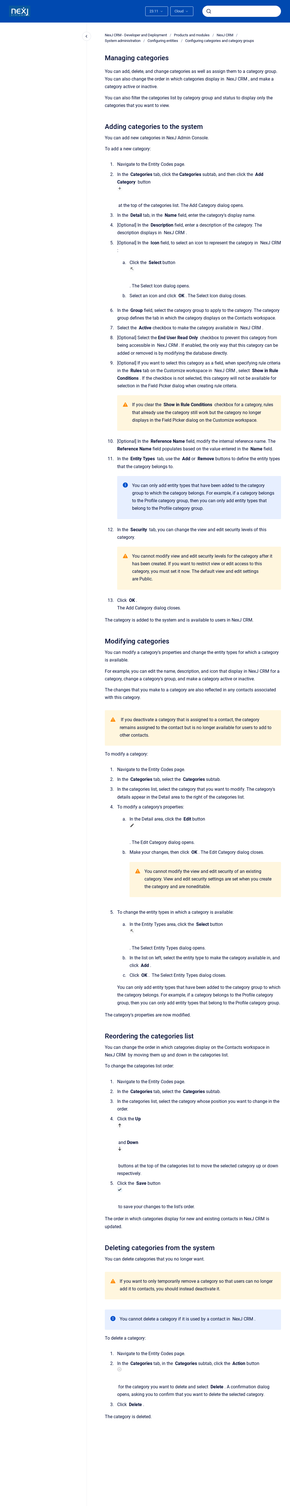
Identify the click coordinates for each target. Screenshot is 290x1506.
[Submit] (208, 11)
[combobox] (242, 11)
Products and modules (192, 35)
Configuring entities (163, 41)
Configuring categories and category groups (219, 41)
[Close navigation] (86, 36)
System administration (123, 41)
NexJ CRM (225, 35)
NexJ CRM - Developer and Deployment (136, 35)
